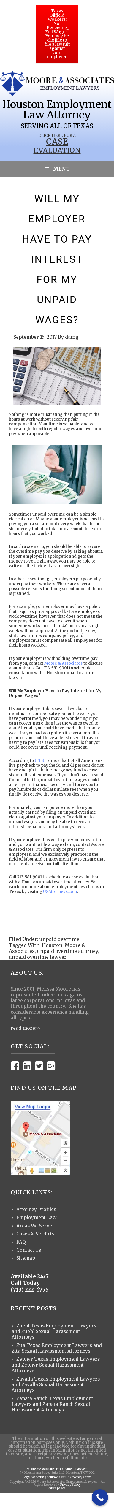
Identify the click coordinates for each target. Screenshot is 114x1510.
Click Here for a (57, 135)
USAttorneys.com (60, 891)
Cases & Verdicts (35, 1234)
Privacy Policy (70, 1485)
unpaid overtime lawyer (37, 957)
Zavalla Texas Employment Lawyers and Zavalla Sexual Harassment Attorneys (56, 1384)
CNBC (40, 760)
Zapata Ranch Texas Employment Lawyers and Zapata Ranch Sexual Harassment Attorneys (52, 1404)
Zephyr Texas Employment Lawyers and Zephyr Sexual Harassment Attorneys (56, 1364)
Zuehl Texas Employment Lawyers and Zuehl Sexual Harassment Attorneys (54, 1331)
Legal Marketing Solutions (42, 1477)
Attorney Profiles (36, 1209)
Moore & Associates (63, 663)
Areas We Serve (34, 1226)
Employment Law (36, 1217)
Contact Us (28, 1250)
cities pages (57, 1488)
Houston (52, 945)
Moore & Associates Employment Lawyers (57, 1469)
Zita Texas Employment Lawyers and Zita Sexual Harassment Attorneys (57, 1348)
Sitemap (25, 1258)
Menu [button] (61, 169)
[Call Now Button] (100, 1497)
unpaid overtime (59, 939)
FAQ (21, 1242)
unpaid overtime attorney (67, 951)
